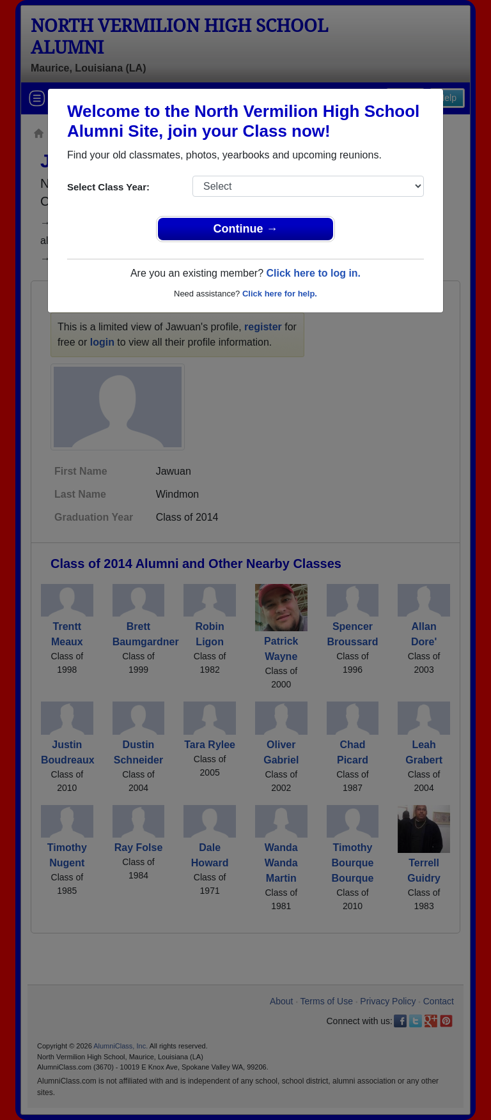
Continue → (246, 228)
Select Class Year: (108, 186)
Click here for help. (279, 293)
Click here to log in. (313, 273)
